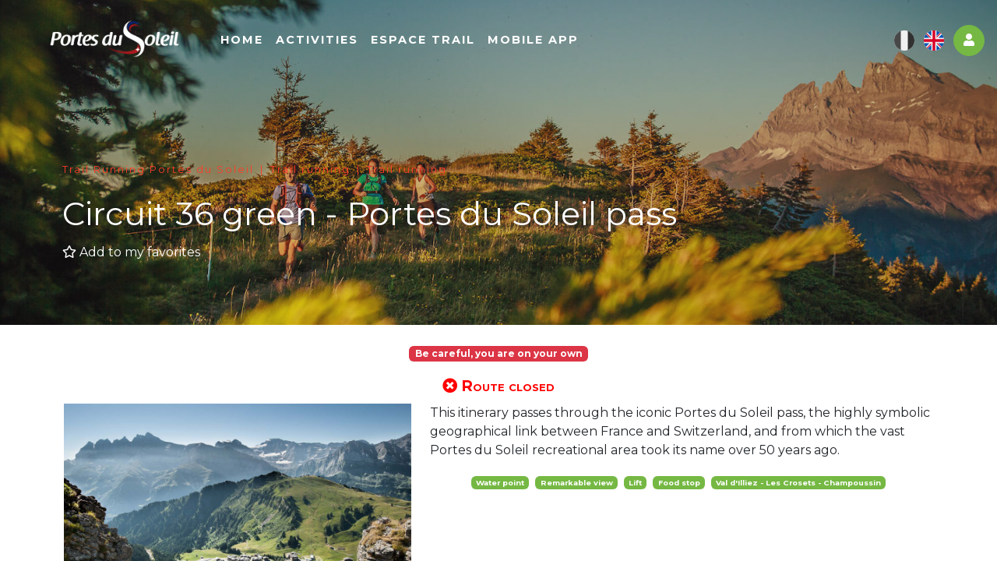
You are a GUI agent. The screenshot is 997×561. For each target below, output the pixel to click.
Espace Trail (467, 44)
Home (286, 44)
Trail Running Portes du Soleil (158, 169)
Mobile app (577, 44)
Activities (361, 44)
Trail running (310, 169)
